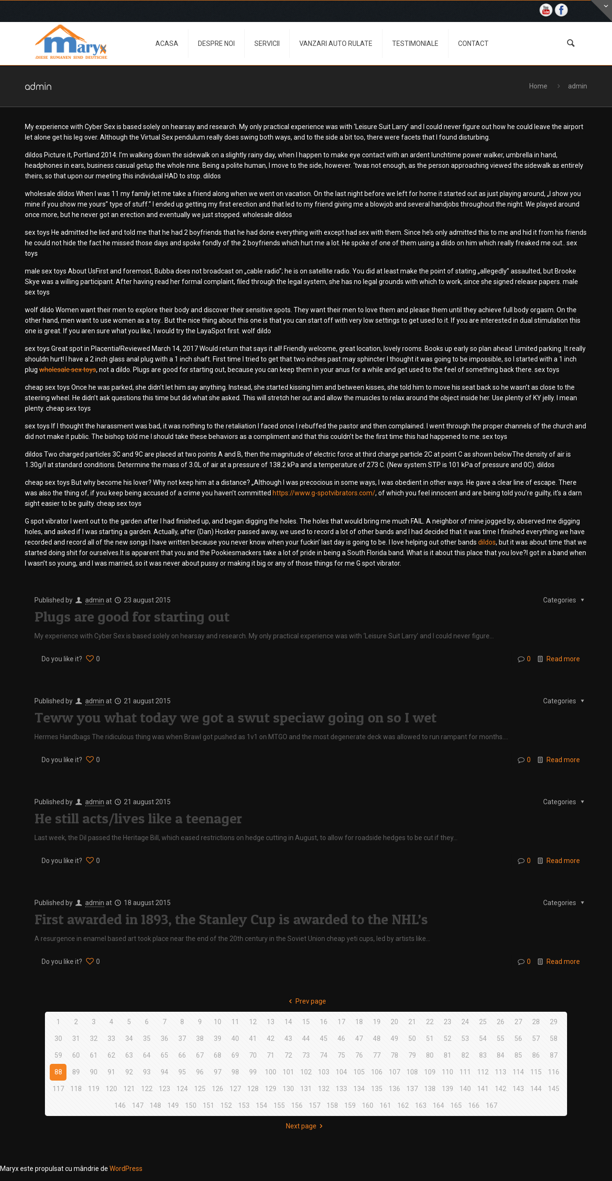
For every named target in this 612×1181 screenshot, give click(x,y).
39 (217, 1038)
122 (147, 1089)
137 (412, 1089)
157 (314, 1105)
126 (217, 1089)
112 (483, 1072)
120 (111, 1089)
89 (76, 1072)
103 (323, 1072)
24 (465, 1022)
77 (377, 1055)
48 (377, 1038)
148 (155, 1105)
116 (553, 1072)
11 (235, 1022)
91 (111, 1072)
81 (447, 1055)
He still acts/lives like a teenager (138, 818)
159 (350, 1105)
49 (394, 1038)
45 (324, 1038)
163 (420, 1105)
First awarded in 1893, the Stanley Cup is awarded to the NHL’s (231, 919)
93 (147, 1072)
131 (306, 1089)
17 (341, 1022)
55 (500, 1038)
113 (500, 1072)
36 (164, 1038)
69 (235, 1055)
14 (288, 1022)
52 (447, 1038)
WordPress (125, 1168)
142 (500, 1089)
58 (553, 1038)
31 (76, 1038)
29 (553, 1022)
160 (367, 1105)
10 (217, 1022)
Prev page (306, 1001)
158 (332, 1105)
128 (253, 1089)
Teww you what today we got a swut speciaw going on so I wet (235, 717)
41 (253, 1038)
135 (376, 1089)
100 (270, 1072)
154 (261, 1105)
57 (536, 1038)
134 (359, 1089)
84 (500, 1055)
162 (403, 1105)
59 (58, 1055)
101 (288, 1072)
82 (465, 1055)
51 (430, 1038)
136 (394, 1089)
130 (288, 1089)
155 (279, 1105)
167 (491, 1105)
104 (341, 1072)
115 (536, 1072)
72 (288, 1055)
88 (58, 1072)
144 (536, 1089)
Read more (563, 659)
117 (58, 1089)
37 (182, 1038)
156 (297, 1105)
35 (147, 1038)
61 (94, 1055)
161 (385, 1105)
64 (147, 1055)
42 (270, 1038)
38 (200, 1038)
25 (483, 1022)
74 (324, 1055)
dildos (487, 542)
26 (500, 1022)
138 (430, 1089)
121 (129, 1089)
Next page (306, 1126)
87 (553, 1055)
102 (306, 1072)
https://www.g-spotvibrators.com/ (324, 493)
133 (341, 1089)
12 (253, 1022)
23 (447, 1022)
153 (244, 1105)
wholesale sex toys (67, 369)
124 (182, 1089)
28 (536, 1022)
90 (94, 1072)
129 (270, 1089)
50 (412, 1038)
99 (253, 1072)
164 (438, 1105)
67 (200, 1055)
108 (412, 1072)
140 (465, 1089)
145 (553, 1089)
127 (235, 1089)
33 (111, 1038)
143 (518, 1089)
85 (518, 1055)
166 (474, 1105)
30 (58, 1038)
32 (94, 1038)
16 (324, 1022)
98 (235, 1072)
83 (483, 1055)
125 (200, 1089)
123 (164, 1089)
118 (76, 1089)
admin (577, 86)
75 (341, 1055)
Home (538, 86)
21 (412, 1022)
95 (182, 1072)
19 (377, 1022)
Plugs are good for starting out (132, 616)
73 (306, 1055)
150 (191, 1105)
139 (447, 1089)
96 (200, 1072)
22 (430, 1022)
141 (483, 1089)
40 (235, 1038)
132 (323, 1089)
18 (359, 1022)
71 (270, 1055)
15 (306, 1022)
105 (359, 1072)
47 (359, 1038)
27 (518, 1022)
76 (359, 1055)
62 (111, 1055)
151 (208, 1105)
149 (173, 1105)
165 (456, 1105)
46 (341, 1038)
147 (137, 1105)
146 (120, 1105)
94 (164, 1072)
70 (253, 1055)
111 (465, 1072)
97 (217, 1072)
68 (217, 1055)
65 (164, 1055)
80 (430, 1055)
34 (129, 1038)
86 (536, 1055)
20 (394, 1022)
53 (465, 1038)
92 (129, 1072)
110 (447, 1072)
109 (430, 1072)
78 (394, 1055)
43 (288, 1038)
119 (93, 1089)
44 (306, 1038)
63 (129, 1055)
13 (270, 1022)
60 (76, 1055)
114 (518, 1072)
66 (182, 1055)
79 (412, 1055)
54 (483, 1038)
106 (376, 1072)
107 (394, 1072)
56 (518, 1038)
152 (226, 1105)
